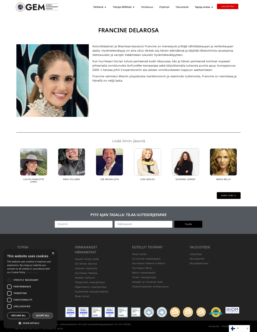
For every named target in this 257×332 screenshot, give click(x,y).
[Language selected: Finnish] (239, 328)
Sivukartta (214, 326)
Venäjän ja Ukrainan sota (147, 281)
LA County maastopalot (146, 258)
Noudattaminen (199, 263)
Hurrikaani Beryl (142, 268)
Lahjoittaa (196, 254)
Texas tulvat (82, 296)
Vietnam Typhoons (86, 268)
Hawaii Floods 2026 (87, 259)
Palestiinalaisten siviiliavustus (150, 286)
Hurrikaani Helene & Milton (148, 263)
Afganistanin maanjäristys (90, 286)
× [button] (53, 253)
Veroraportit (197, 258)
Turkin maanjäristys (144, 277)
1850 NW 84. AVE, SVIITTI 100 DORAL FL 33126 (39, 328)
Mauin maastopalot (144, 272)
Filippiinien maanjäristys (90, 282)
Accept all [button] (42, 315)
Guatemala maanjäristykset (91, 291)
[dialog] (30, 289)
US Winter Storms (86, 263)
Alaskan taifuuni (85, 277)
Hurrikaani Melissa (86, 273)
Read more (32, 272)
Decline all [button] (19, 315)
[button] (30, 323)
